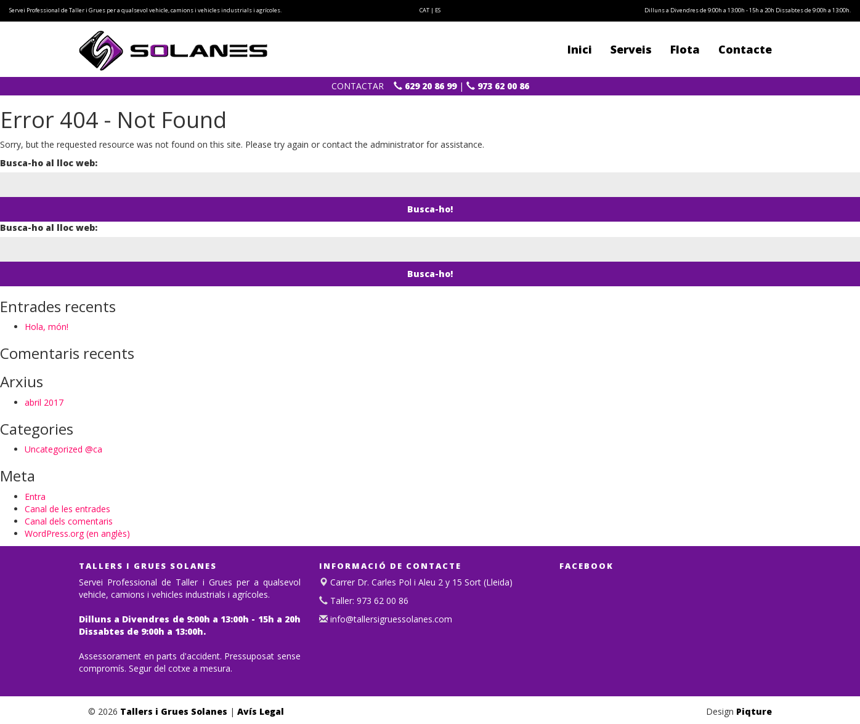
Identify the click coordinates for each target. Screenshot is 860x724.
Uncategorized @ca (63, 449)
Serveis (631, 49)
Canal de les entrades (67, 509)
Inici (579, 49)
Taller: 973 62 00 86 (368, 600)
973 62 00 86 (497, 86)
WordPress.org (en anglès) (77, 533)
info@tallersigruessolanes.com (390, 619)
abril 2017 (44, 402)
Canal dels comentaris (69, 521)
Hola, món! (46, 326)
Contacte (745, 49)
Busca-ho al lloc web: (48, 163)
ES (437, 10)
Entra (35, 496)
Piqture (754, 711)
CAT (424, 10)
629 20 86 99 (425, 86)
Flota (685, 49)
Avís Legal (260, 711)
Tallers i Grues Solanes (173, 711)
